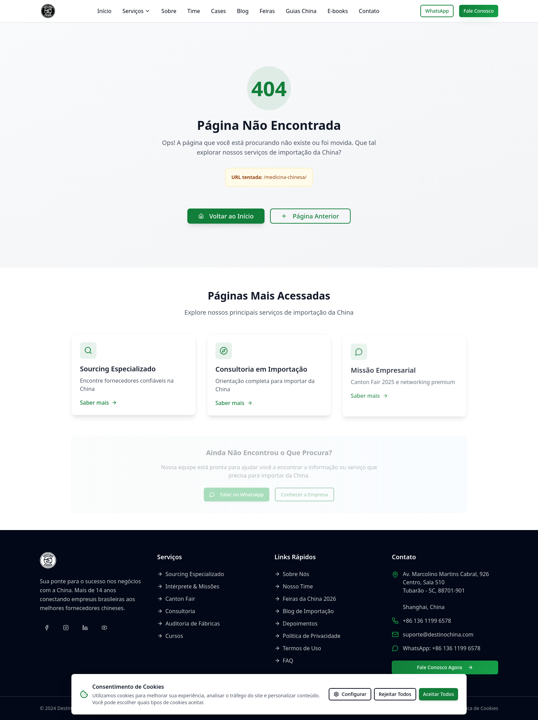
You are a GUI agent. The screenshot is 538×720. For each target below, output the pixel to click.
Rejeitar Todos (395, 694)
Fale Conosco (479, 11)
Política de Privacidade (307, 636)
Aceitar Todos (438, 694)
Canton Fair (176, 599)
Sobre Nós (291, 574)
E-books (337, 11)
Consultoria (176, 611)
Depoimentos (295, 623)
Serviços (136, 11)
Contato (369, 11)
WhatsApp (437, 11)
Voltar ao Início (226, 216)
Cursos (170, 636)
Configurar (350, 694)
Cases (218, 11)
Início (104, 11)
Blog (242, 11)
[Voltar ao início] (48, 11)
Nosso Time (293, 586)
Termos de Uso (297, 648)
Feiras (267, 11)
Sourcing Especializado (190, 574)
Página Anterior (310, 216)
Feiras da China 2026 (305, 599)
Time (193, 11)
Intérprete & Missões (188, 586)
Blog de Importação (304, 611)
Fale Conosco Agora (445, 667)
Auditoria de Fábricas (188, 623)
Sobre (168, 11)
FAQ (283, 660)
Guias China (301, 11)
